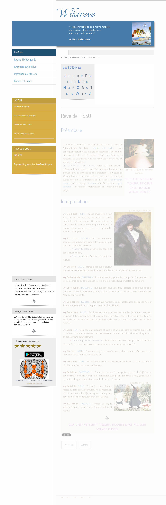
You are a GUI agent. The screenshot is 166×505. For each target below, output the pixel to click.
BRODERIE (146, 182)
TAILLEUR (133, 182)
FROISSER (144, 187)
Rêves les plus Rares (23, 125)
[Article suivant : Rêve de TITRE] (84, 444)
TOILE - (81, 385)
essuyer (66, 182)
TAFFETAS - (85, 371)
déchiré (96, 147)
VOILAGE (134, 191)
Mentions (37, 380)
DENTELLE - (87, 277)
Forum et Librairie (23, 80)
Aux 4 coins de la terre (24, 134)
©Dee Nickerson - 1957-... (140, 382)
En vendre (76, 255)
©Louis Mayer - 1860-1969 (140, 210)
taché (111, 147)
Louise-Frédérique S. (25, 59)
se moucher (116, 179)
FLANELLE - (85, 301)
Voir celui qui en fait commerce (87, 340)
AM (33, 383)
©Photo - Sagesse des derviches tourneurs (139, 170)
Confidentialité (47, 380)
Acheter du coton (80, 248)
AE (27, 383)
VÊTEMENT (147, 178)
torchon (92, 182)
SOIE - (82, 361)
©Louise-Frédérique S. (24, 380)
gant (120, 182)
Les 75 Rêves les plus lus (25, 116)
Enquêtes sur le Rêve (25, 66)
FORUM (18, 155)
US (41, 383)
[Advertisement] (34, 227)
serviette (67, 186)
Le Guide (18, 52)
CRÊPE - (81, 266)
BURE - (83, 213)
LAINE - (83, 312)
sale (104, 147)
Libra (37, 383)
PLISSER (145, 191)
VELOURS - (87, 403)
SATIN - (81, 350)
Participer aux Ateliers (25, 73)
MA (30, 383)
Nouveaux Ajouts (21, 106)
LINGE (133, 187)
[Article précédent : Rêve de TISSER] (69, 444)
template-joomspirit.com (165, 484)
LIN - (77, 329)
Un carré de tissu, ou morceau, (79, 165)
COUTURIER (132, 178)
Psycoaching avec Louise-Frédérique (33, 164)
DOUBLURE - (87, 287)
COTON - (84, 238)
